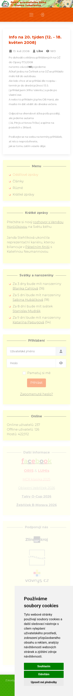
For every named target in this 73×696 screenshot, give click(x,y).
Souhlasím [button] (43, 666)
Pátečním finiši (37, 247)
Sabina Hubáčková (28, 300)
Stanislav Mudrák (26, 311)
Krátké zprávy (23, 194)
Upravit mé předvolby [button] (44, 682)
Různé (18, 188)
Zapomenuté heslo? (36, 394)
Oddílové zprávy (25, 175)
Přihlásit (36, 383)
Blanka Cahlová (25, 288)
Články (18, 181)
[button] (31, 15)
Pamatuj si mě (39, 373)
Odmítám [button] (43, 674)
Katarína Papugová (28, 322)
